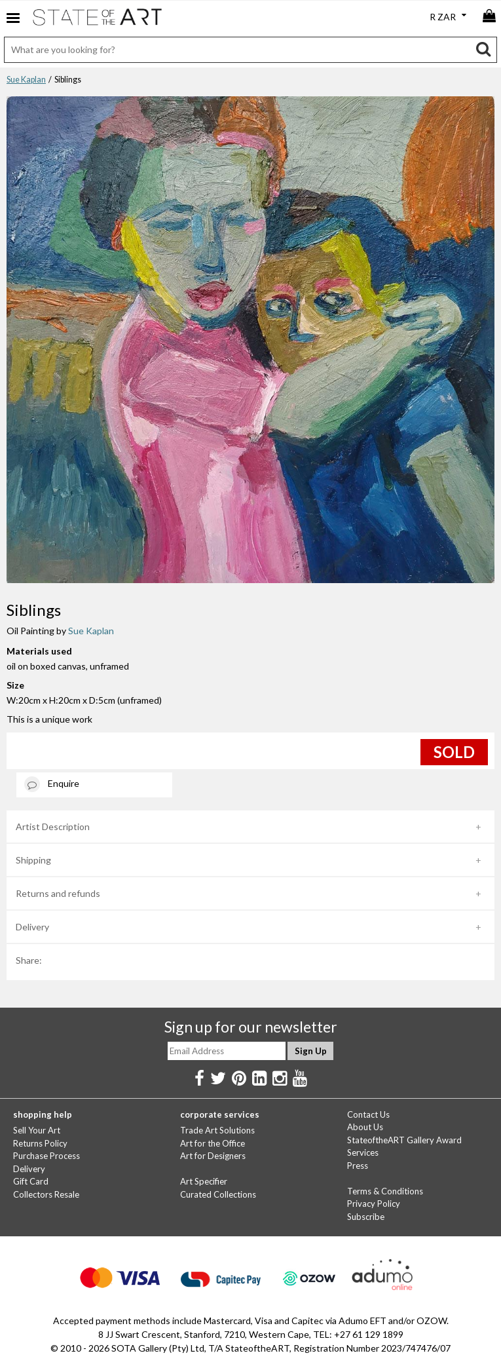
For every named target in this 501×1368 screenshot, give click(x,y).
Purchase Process (46, 1155)
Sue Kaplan (26, 80)
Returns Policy (40, 1143)
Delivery (32, 926)
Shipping (33, 859)
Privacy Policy (373, 1203)
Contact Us (368, 1114)
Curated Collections (218, 1194)
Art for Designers (213, 1155)
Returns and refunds (58, 893)
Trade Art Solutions (217, 1130)
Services (363, 1152)
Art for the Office (212, 1143)
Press (357, 1165)
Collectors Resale (46, 1194)
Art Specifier (203, 1181)
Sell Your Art (36, 1130)
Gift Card (30, 1181)
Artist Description (53, 826)
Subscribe (365, 1216)
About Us (365, 1127)
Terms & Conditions (385, 1191)
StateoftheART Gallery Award (404, 1140)
